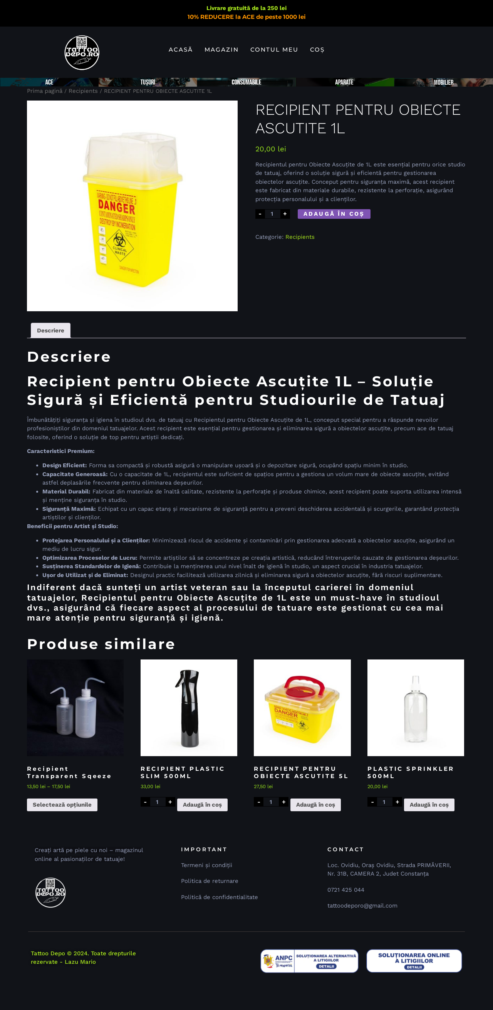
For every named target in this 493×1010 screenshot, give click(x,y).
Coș (317, 49)
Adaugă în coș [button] (202, 833)
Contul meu (274, 49)
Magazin (222, 49)
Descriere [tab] (50, 359)
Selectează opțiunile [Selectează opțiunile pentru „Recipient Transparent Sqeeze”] (62, 833)
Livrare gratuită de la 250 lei (246, 8)
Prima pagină (44, 119)
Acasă (181, 49)
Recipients (83, 119)
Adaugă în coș (334, 241)
